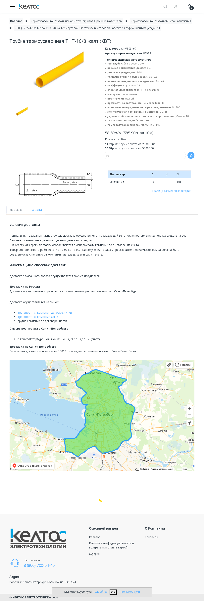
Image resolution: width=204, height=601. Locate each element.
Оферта (94, 554)
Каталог (94, 537)
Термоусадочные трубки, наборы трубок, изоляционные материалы (76, 21)
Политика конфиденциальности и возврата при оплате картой (111, 545)
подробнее (100, 591)
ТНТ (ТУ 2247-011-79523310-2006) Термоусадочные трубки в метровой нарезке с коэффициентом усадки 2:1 (87, 28)
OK (113, 592)
